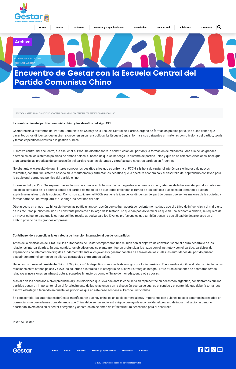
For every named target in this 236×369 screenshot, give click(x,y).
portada (20, 113)
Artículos (79, 27)
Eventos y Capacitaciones (109, 27)
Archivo (23, 41)
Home (42, 27)
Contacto (207, 27)
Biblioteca (185, 27)
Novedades (140, 27)
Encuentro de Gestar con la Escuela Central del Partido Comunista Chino (77, 113)
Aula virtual (163, 27)
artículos (32, 113)
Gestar (60, 27)
